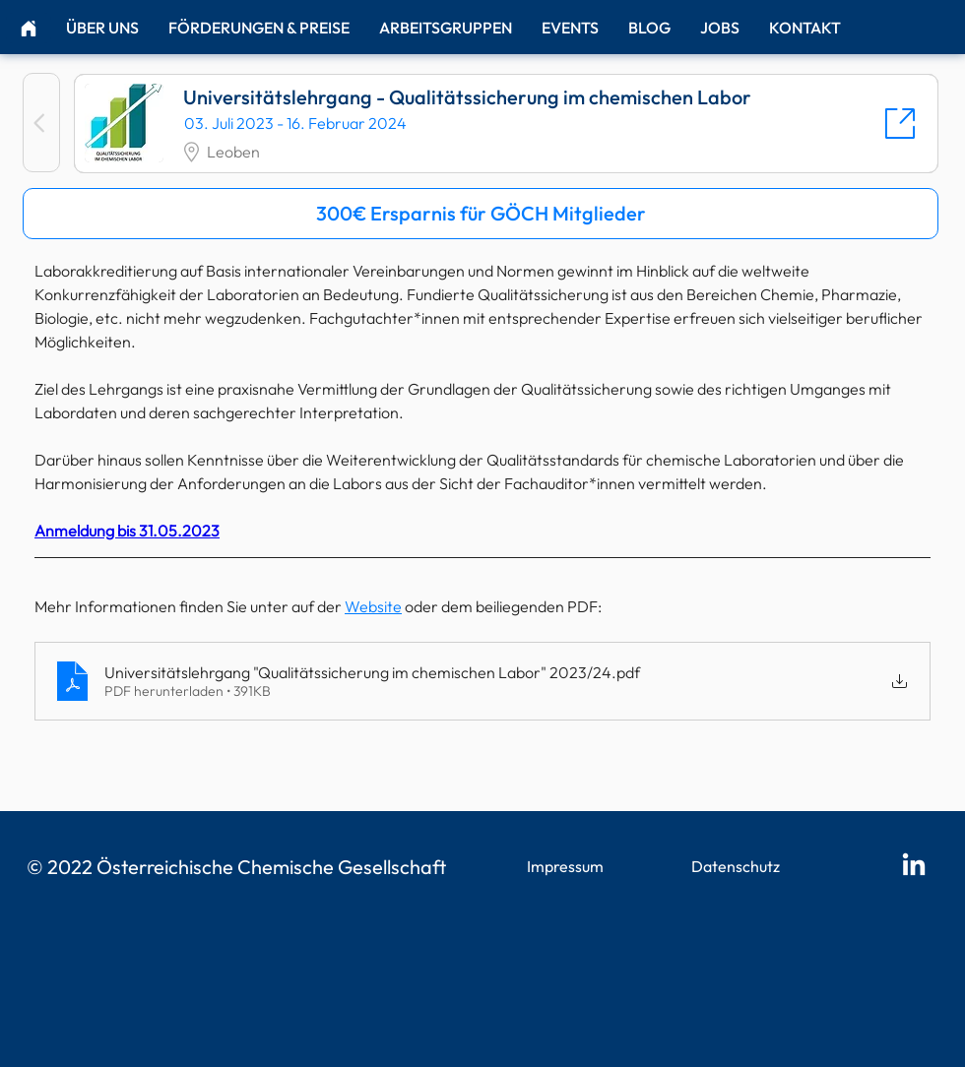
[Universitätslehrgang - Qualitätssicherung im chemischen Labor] (506, 123)
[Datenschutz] (737, 866)
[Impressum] (566, 866)
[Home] (28, 28)
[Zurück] (41, 122)
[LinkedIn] (914, 866)
